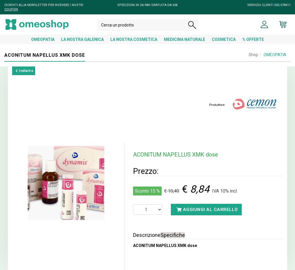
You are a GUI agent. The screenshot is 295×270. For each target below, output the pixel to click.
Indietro (24, 71)
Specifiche (172, 235)
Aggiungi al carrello (207, 209)
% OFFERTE (253, 39)
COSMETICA (224, 39)
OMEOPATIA (42, 39)
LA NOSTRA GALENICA (82, 39)
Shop (253, 54)
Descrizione (146, 235)
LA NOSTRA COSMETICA (133, 39)
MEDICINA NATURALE (184, 39)
